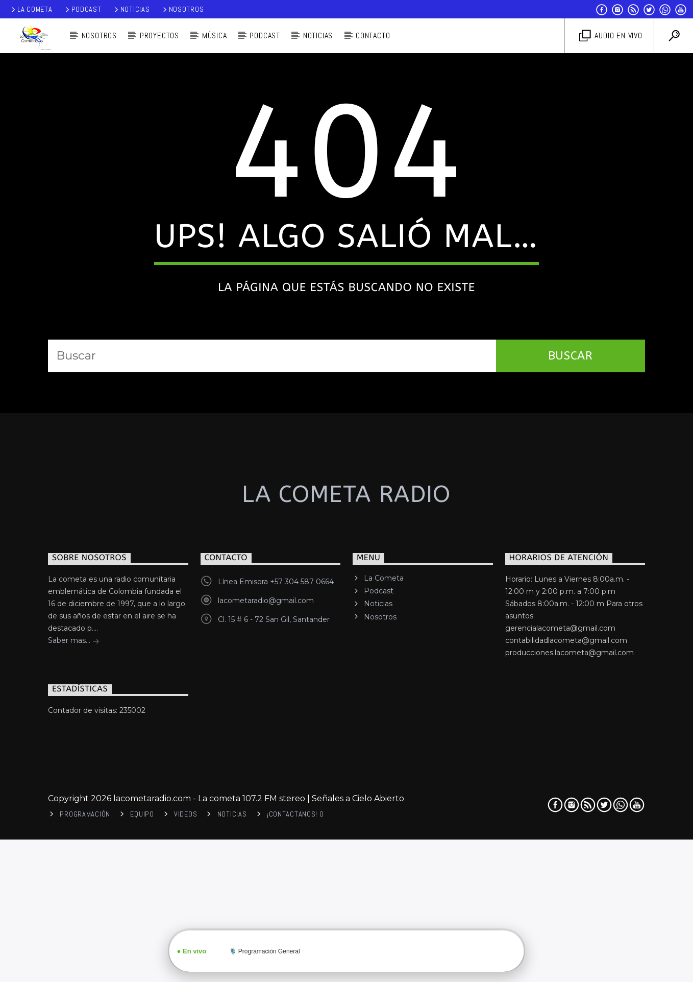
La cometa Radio (346, 745)
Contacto (373, 35)
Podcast (83, 9)
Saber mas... (74, 892)
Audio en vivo (610, 36)
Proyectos (159, 35)
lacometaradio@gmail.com (266, 851)
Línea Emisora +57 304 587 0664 (276, 832)
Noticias (131, 9)
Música (214, 35)
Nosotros (182, 9)
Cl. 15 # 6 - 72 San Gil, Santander (274, 870)
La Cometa (31, 9)
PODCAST (265, 35)
